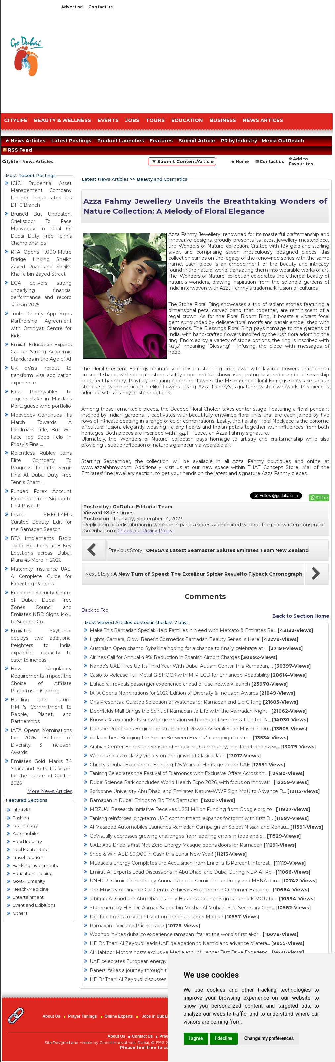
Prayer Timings (82, 1016)
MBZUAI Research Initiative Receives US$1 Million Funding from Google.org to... (200, 809)
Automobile (25, 833)
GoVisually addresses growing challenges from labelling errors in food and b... (195, 836)
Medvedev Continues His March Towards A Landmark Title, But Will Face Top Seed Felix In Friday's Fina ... (41, 429)
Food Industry (27, 841)
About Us (51, 1016)
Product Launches (120, 141)
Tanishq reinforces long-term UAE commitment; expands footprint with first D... (199, 818)
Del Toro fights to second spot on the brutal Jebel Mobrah (174, 917)
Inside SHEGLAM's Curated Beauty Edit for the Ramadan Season (41, 522)
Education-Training (33, 873)
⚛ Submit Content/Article (182, 161)
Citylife (10, 161)
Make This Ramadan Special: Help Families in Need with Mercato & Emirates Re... (201, 630)
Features (161, 141)
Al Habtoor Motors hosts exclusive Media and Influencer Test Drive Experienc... (197, 952)
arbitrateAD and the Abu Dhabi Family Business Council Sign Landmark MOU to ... (202, 899)
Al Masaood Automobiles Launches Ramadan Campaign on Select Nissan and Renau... (206, 827)
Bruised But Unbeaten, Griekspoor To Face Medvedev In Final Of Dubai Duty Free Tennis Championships (41, 228)
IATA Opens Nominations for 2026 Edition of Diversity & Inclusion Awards (192, 693)
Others (20, 913)
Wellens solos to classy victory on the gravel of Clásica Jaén (175, 756)
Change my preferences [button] (269, 1038)
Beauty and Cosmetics (162, 179)
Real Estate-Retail (32, 849)
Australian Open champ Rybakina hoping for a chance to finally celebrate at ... (196, 648)
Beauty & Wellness (62, 120)
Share (322, 497)
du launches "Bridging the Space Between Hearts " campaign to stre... (189, 738)
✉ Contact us (269, 161)
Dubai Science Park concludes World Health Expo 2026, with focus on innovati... (199, 782)
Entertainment (28, 897)
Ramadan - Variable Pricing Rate (145, 926)
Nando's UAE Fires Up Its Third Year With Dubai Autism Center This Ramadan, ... (200, 666)
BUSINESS (223, 120)
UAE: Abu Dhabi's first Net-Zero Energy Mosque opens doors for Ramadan (193, 845)
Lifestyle (21, 809)
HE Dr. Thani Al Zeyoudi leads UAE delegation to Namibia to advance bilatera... (197, 943)
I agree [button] (196, 1038)
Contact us (100, 6)
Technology (25, 825)
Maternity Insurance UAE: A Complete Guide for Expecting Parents (41, 576)
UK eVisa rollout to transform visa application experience (41, 375)
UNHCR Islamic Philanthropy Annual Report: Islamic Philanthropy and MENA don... (203, 881)
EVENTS (108, 120)
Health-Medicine (31, 889)
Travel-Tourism (28, 857)
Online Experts (119, 1016)
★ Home (240, 161)
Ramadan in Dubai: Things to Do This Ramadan (162, 800)
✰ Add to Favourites (301, 161)
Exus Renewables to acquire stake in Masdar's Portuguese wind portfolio (41, 399)
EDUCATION (187, 120)
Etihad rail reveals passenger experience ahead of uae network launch (189, 684)
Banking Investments (35, 865)
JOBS (132, 120)
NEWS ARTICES (263, 120)
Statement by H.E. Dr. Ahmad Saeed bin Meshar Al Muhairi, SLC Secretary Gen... (200, 908)
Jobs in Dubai (155, 1016)
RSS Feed (19, 150)
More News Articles (49, 791)
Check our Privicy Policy (145, 531)
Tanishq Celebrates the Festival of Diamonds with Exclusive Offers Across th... (197, 773)
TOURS (155, 120)
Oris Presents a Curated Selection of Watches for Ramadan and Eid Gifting (194, 702)
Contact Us (142, 1036)
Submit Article (196, 141)
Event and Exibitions (34, 905)
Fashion (21, 817)
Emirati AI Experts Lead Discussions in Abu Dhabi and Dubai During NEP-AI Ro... (200, 872)
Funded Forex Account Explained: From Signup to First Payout (41, 498)
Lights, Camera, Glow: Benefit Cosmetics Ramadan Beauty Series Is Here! (194, 639)
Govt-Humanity (29, 881)
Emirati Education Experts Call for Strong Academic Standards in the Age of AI (41, 352)
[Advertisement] (196, 59)
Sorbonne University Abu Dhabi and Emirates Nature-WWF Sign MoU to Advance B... (205, 791)
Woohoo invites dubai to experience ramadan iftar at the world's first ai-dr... (194, 934)
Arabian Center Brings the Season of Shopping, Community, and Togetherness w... (203, 747)
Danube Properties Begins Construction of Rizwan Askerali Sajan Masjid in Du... (198, 729)
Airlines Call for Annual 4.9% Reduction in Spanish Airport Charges (183, 657)
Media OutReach (283, 141)
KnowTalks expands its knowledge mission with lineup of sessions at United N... (199, 720)
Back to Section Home (300, 616)
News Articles (25, 141)
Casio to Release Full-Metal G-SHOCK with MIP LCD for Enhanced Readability (198, 675)
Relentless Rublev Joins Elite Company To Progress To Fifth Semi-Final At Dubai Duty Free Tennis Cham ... (41, 467)
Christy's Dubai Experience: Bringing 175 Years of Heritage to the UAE (187, 765)
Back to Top (95, 610)
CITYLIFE (15, 120)
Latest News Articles (105, 179)
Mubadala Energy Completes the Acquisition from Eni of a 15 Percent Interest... (198, 863)
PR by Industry (239, 141)
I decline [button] (223, 1038)
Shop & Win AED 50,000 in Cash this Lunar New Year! (168, 854)
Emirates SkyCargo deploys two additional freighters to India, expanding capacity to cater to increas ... (41, 645)
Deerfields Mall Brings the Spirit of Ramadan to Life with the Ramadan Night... (198, 711)
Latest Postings (71, 141)
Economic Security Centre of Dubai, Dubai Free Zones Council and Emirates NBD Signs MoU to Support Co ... (41, 607)
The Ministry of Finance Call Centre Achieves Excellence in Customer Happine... (199, 890)
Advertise (72, 6)
